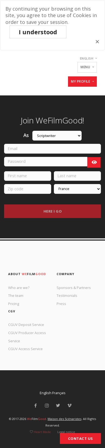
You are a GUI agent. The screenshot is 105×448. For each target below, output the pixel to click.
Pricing (13, 303)
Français (59, 392)
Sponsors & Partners (74, 287)
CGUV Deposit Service (26, 324)
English (45, 392)
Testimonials (67, 295)
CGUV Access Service (25, 348)
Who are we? (18, 287)
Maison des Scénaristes (64, 419)
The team (15, 295)
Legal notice (66, 432)
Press (61, 303)
